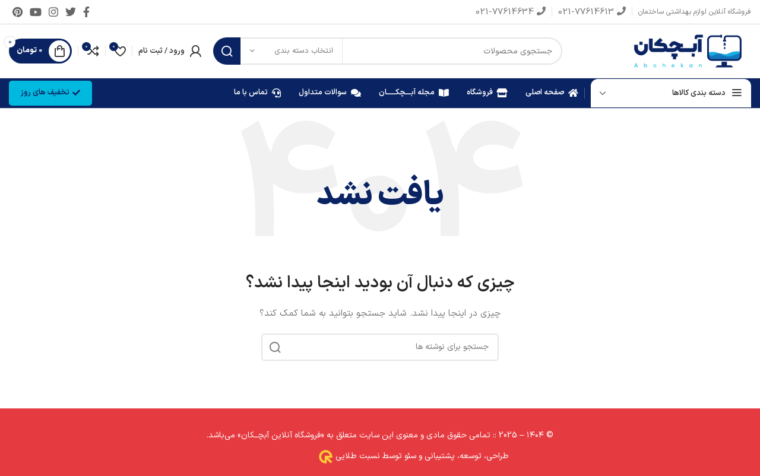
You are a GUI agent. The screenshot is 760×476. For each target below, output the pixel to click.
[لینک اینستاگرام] (53, 12)
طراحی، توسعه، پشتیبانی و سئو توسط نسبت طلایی (421, 456)
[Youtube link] (35, 12)
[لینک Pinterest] (17, 12)
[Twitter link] (71, 12)
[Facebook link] (86, 12)
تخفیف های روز (50, 93)
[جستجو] (387, 51)
